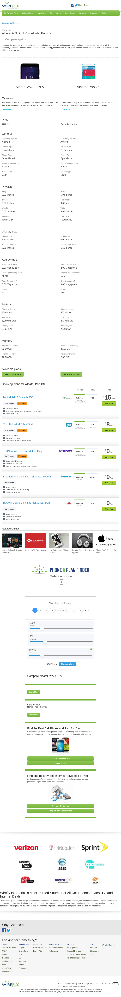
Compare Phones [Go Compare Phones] (61, 763)
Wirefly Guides (98, 945)
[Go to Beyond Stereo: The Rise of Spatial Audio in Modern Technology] (82, 540)
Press (86, 5)
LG (18, 956)
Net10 (4, 963)
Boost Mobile (6, 969)
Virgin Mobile (6, 960)
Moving (103, 13)
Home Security (70, 13)
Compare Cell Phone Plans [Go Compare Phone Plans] (60, 758)
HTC (18, 953)
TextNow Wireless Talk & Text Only (22, 451)
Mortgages (94, 13)
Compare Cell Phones (10, 23)
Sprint (4, 953)
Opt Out (116, 981)
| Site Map (108, 981)
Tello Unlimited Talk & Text (18, 424)
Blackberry (85, 950)
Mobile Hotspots (37, 947)
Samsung (20, 966)
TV (51, 13)
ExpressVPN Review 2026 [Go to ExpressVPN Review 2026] (35, 550)
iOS (83, 953)
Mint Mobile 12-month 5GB (18, 397)
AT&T (4, 950)
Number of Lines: (60, 603)
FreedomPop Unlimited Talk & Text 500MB (27, 476)
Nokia (19, 963)
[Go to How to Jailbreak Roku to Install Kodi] (12, 540)
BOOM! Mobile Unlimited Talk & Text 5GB (26, 502)
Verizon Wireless (8, 947)
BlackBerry (21, 950)
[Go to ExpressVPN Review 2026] (35, 540)
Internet (58, 13)
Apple (19, 947)
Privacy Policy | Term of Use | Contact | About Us (84, 981)
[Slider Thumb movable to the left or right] (42, 629)
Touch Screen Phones (69, 953)
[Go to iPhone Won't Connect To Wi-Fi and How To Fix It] (106, 540)
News (80, 5)
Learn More (33, 692)
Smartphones (66, 947)
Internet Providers (52, 947)
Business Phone (27, 13)
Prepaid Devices (67, 950)
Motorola (20, 960)
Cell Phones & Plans (11, 13)
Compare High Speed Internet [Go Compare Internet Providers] (60, 811)
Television (49, 950)
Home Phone (41, 13)
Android (84, 947)
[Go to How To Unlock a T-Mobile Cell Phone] (59, 540)
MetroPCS (6, 966)
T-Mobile (5, 956)
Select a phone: (61, 576)
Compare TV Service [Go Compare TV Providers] (60, 806)
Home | (61, 981)
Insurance (82, 13)
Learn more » (7, 110)
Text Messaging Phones (70, 956)
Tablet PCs (35, 950)
